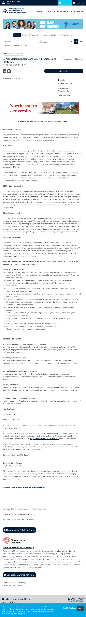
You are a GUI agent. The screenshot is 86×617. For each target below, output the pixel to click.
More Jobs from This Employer (15, 582)
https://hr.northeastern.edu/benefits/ (44, 439)
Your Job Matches (50, 35)
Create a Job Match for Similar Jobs (20, 530)
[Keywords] (20, 41)
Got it (80, 608)
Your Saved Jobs (66, 35)
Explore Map (36, 35)
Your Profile (61, 11)
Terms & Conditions (20, 598)
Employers (78, 2)
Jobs (48, 11)
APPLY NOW (63, 71)
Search (16, 35)
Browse (25, 35)
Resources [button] (77, 11)
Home (39, 11)
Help (5, 598)
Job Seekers (65, 2)
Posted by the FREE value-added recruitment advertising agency (19, 514)
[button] (80, 41)
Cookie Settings (69, 608)
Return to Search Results (13, 54)
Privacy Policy (8, 602)
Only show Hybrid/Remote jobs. (17, 45)
